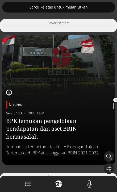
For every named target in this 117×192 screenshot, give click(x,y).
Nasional (16, 104)
